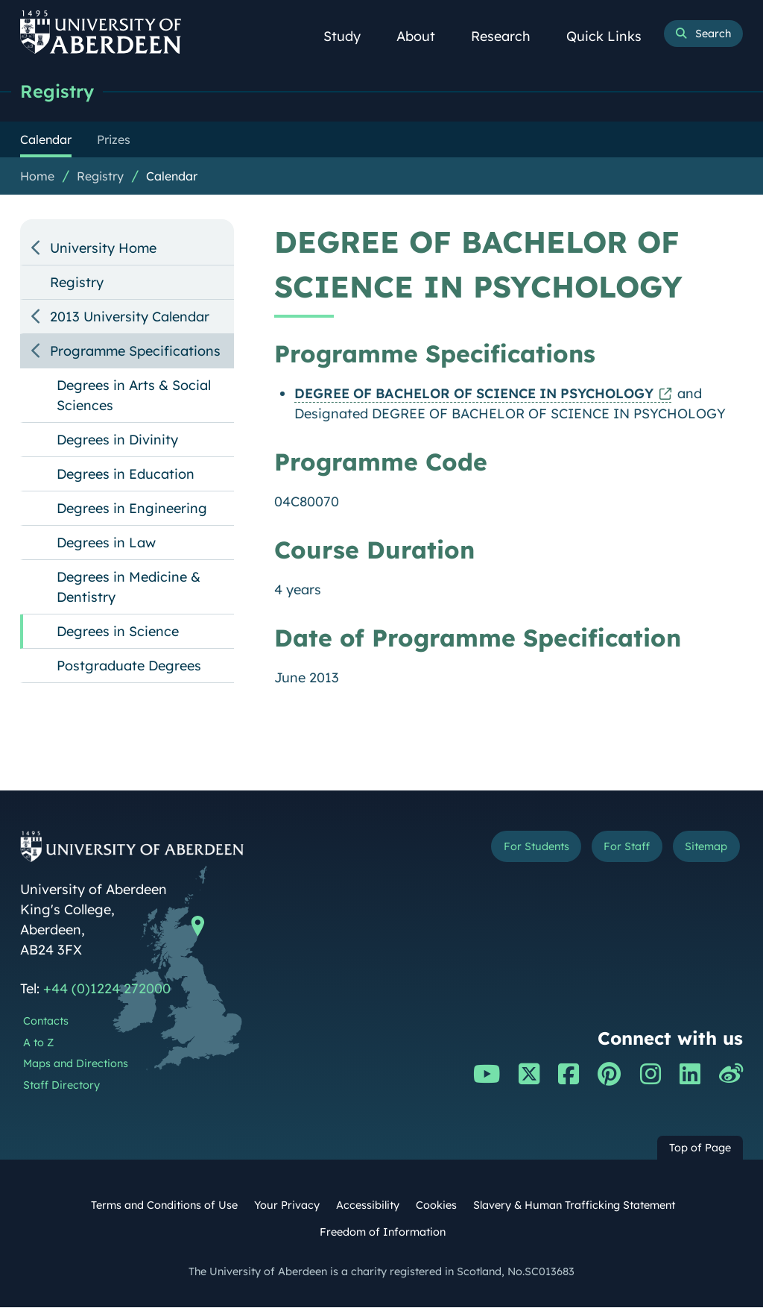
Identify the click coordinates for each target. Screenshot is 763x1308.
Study (350, 36)
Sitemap (702, 848)
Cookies (436, 1206)
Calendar (171, 176)
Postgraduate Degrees (129, 666)
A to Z (38, 1043)
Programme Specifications (135, 351)
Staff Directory (61, 1085)
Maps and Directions (75, 1064)
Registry (59, 91)
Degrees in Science (118, 632)
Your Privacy (287, 1206)
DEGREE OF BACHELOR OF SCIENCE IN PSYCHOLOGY (473, 394)
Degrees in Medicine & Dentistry (128, 587)
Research (509, 36)
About (424, 36)
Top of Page (700, 1148)
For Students (515, 848)
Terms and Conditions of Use (164, 1206)
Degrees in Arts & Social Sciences (134, 396)
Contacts (46, 1021)
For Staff (615, 848)
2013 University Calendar (129, 317)
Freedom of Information (383, 1232)
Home (37, 176)
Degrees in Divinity (117, 440)
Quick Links (612, 36)
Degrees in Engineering (132, 509)
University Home (103, 248)
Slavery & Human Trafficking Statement (574, 1206)
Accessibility (367, 1206)
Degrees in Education (125, 474)
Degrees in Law (106, 543)
